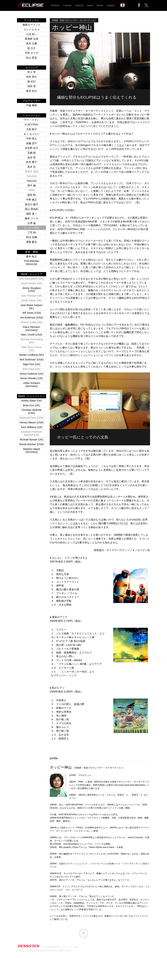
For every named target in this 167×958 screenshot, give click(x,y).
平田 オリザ (31, 52)
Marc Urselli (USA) (31, 334)
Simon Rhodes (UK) (31, 378)
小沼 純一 (31, 34)
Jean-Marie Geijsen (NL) (31, 307)
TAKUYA (31, 180)
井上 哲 (31, 72)
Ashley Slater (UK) (31, 400)
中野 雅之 (31, 199)
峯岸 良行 (31, 90)
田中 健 (31, 185)
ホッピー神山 (31, 227)
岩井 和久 (31, 76)
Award (90, 5)
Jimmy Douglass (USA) (31, 290)
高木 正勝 (31, 43)
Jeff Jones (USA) (31, 312)
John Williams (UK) (31, 427)
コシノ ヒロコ (32, 29)
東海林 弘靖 (31, 38)
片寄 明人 (31, 138)
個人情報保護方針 (52, 947)
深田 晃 (31, 86)
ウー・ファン (31, 119)
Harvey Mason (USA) (32, 422)
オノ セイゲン (32, 134)
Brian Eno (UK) (31, 405)
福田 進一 (31, 213)
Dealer (100, 5)
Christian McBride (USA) (32, 411)
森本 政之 (31, 256)
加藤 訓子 (31, 143)
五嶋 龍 (31, 152)
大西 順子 (31, 129)
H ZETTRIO (31, 124)
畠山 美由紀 (31, 208)
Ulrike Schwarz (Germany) (31, 385)
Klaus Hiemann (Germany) (31, 329)
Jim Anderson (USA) (31, 317)
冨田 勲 (31, 194)
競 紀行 (31, 81)
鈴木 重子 (31, 162)
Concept (67, 5)
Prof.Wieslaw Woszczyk (31, 263)
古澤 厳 (31, 223)
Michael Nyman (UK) (31, 439)
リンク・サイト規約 (70, 947)
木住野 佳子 (31, 148)
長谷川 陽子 (31, 204)
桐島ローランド (31, 24)
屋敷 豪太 (31, 241)
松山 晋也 (31, 57)
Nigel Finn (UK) (31, 364)
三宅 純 (31, 232)
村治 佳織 (31, 237)
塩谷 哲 (31, 157)
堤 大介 (31, 48)
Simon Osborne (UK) (31, 373)
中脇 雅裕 (31, 105)
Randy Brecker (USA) (31, 444)
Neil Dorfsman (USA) (32, 359)
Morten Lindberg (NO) (31, 354)
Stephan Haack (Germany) (31, 451)
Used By (79, 5)
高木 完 (31, 166)
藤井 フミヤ (31, 218)
